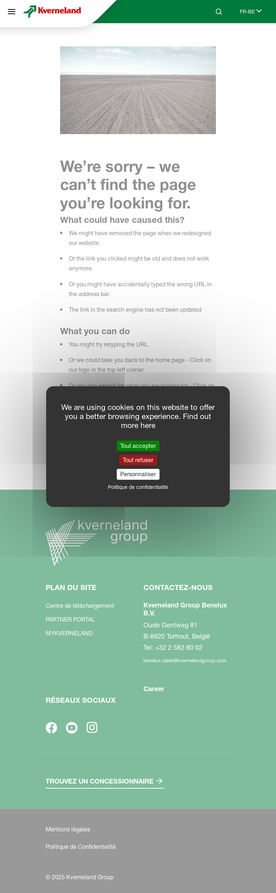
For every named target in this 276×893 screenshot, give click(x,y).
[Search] (218, 11)
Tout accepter (138, 445)
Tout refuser (138, 460)
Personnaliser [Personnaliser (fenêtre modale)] (138, 474)
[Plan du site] (11, 11)
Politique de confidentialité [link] (138, 486)
